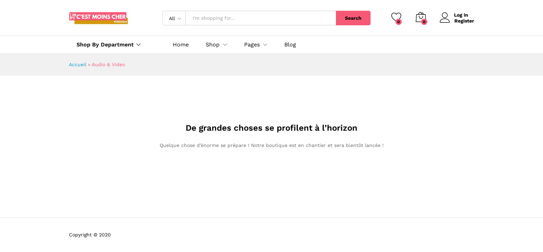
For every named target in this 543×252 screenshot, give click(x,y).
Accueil (77, 64)
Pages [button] (252, 44)
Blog (290, 44)
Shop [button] (213, 44)
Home (181, 44)
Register (464, 21)
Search (353, 18)
